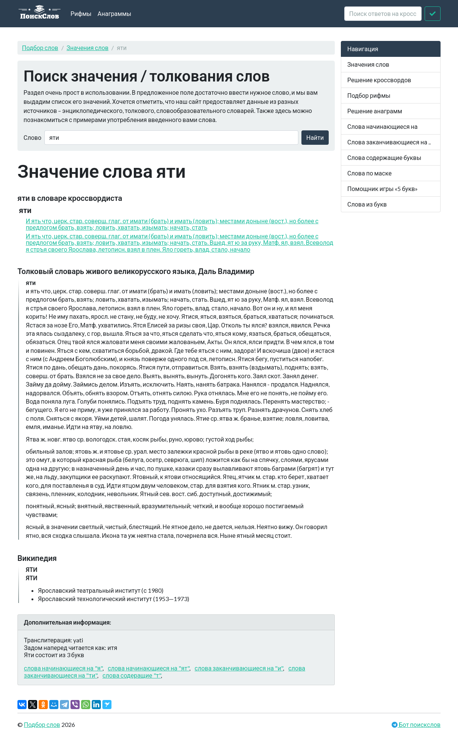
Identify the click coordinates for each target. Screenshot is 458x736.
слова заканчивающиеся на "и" (238, 668)
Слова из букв (367, 204)
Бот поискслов (419, 724)
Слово (32, 137)
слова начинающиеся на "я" (63, 668)
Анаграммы (114, 13)
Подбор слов (40, 47)
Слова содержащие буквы (384, 157)
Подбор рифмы (369, 95)
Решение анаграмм (374, 110)
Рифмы (81, 13)
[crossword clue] (383, 13)
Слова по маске (369, 173)
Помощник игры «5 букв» (382, 188)
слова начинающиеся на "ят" (148, 668)
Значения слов (88, 47)
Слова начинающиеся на (382, 126)
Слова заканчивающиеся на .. (389, 142)
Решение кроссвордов (379, 79)
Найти (315, 137)
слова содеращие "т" (131, 675)
